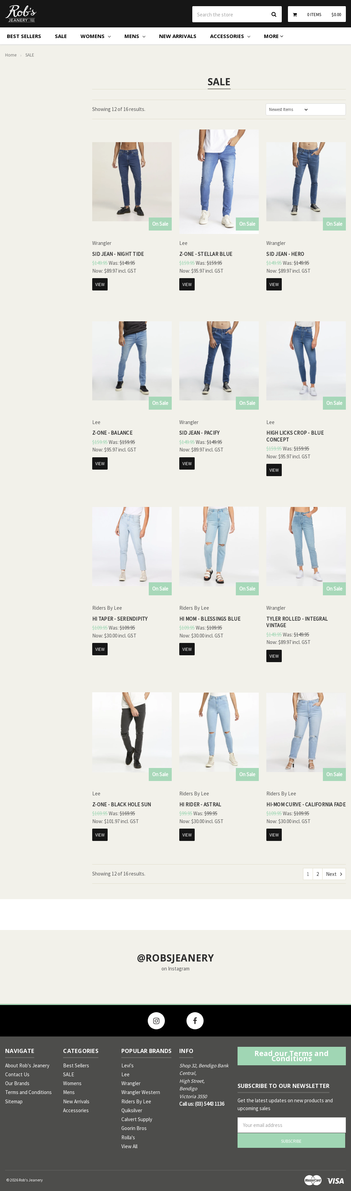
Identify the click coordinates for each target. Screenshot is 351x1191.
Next (334, 874)
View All (129, 1146)
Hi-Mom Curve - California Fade (306, 804)
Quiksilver (131, 1110)
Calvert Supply (136, 1119)
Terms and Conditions (28, 1092)
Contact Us (17, 1074)
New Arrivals (177, 36)
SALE (61, 36)
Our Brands (17, 1083)
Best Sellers (24, 36)
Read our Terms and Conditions (291, 1056)
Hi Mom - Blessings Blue (209, 619)
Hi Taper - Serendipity (120, 619)
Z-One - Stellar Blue (205, 254)
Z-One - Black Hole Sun (121, 804)
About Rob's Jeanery (27, 1065)
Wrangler (131, 1083)
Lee (125, 1074)
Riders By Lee (136, 1101)
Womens (96, 36)
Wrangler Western (140, 1092)
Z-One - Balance (112, 433)
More (273, 36)
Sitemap (14, 1101)
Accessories (230, 36)
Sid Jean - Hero (285, 254)
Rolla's (128, 1137)
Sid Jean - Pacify (199, 433)
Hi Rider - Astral (200, 804)
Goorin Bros (134, 1128)
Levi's (127, 1065)
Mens (134, 36)
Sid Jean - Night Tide (118, 254)
